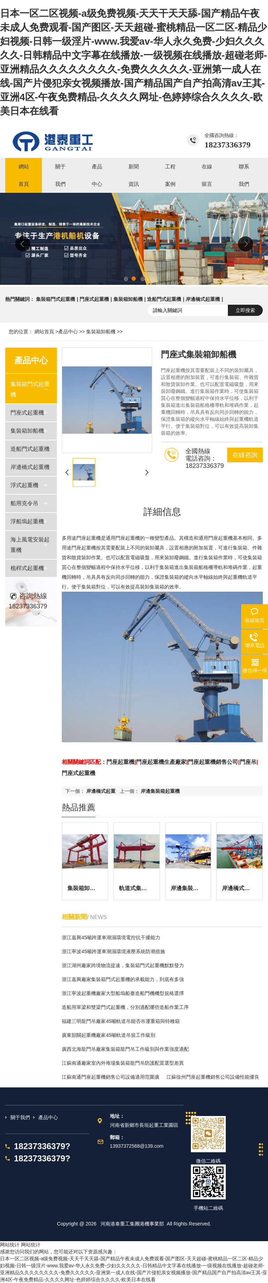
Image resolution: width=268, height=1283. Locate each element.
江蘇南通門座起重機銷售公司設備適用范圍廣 (110, 1077)
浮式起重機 (24, 485)
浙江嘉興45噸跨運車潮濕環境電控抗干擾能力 (111, 937)
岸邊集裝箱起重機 (160, 791)
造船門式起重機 (164, 299)
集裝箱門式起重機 (55, 299)
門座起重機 (120, 762)
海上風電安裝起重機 (30, 545)
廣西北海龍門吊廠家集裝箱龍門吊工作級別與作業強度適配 (125, 1049)
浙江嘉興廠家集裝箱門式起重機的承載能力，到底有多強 (123, 979)
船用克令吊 (24, 503)
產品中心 (68, 331)
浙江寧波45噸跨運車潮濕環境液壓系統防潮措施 (113, 951)
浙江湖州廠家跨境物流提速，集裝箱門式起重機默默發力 (123, 965)
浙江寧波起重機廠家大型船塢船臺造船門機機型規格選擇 (123, 993)
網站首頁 (44, 331)
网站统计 (10, 1244)
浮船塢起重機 (27, 521)
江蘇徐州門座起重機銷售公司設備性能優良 (212, 1077)
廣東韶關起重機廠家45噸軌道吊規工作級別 (108, 1035)
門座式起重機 (94, 299)
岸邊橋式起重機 (203, 299)
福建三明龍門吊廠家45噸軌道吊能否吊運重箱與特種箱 (121, 1021)
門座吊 (248, 762)
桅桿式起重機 (27, 568)
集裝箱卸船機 (128, 299)
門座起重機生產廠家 (161, 762)
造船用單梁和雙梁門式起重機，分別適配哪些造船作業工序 (125, 1007)
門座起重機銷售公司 (213, 762)
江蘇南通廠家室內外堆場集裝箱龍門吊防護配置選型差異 (123, 1063)
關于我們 (20, 1117)
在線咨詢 (245, 454)
